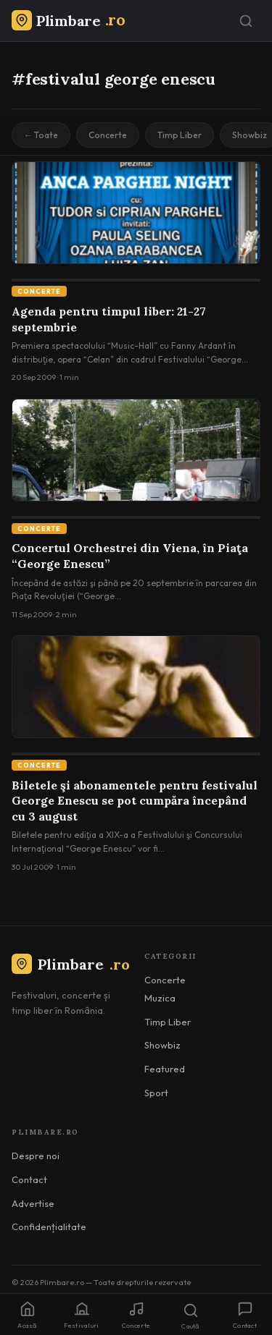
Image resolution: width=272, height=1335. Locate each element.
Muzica (160, 998)
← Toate (41, 135)
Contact (29, 1179)
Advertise (33, 1203)
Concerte (107, 135)
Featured (164, 1069)
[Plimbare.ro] (68, 20)
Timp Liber (179, 135)
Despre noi (35, 1155)
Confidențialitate (49, 1226)
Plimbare (71, 964)
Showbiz (162, 1045)
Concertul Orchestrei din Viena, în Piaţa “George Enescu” (130, 556)
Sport (156, 1092)
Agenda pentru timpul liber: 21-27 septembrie (109, 319)
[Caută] (245, 21)
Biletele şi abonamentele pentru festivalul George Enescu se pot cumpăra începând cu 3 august (134, 800)
